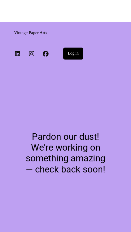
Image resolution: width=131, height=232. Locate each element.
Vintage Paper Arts (30, 32)
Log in (73, 53)
